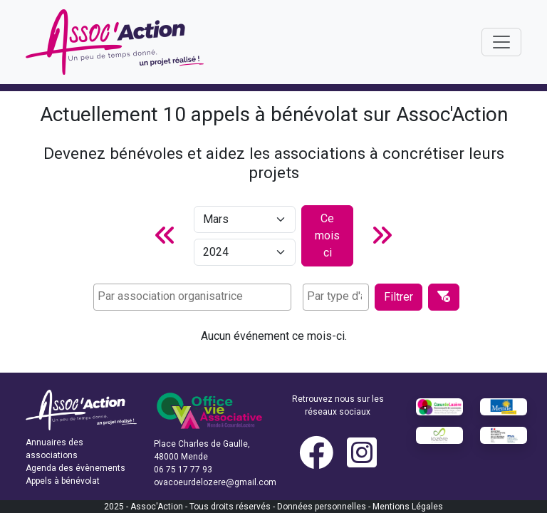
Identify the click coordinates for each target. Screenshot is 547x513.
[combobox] (192, 297)
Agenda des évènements (75, 468)
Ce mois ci (327, 235)
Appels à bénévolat (63, 481)
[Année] (245, 252)
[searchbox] (192, 296)
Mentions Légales (408, 507)
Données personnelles (321, 507)
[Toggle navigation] (501, 42)
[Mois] (245, 219)
